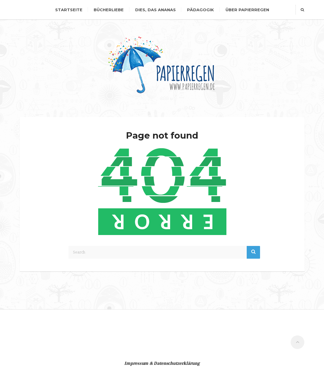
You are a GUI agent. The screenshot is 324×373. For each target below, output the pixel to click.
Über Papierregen (247, 10)
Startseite (68, 10)
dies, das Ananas (155, 10)
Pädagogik (200, 10)
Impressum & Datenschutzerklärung (161, 363)
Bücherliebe (109, 10)
